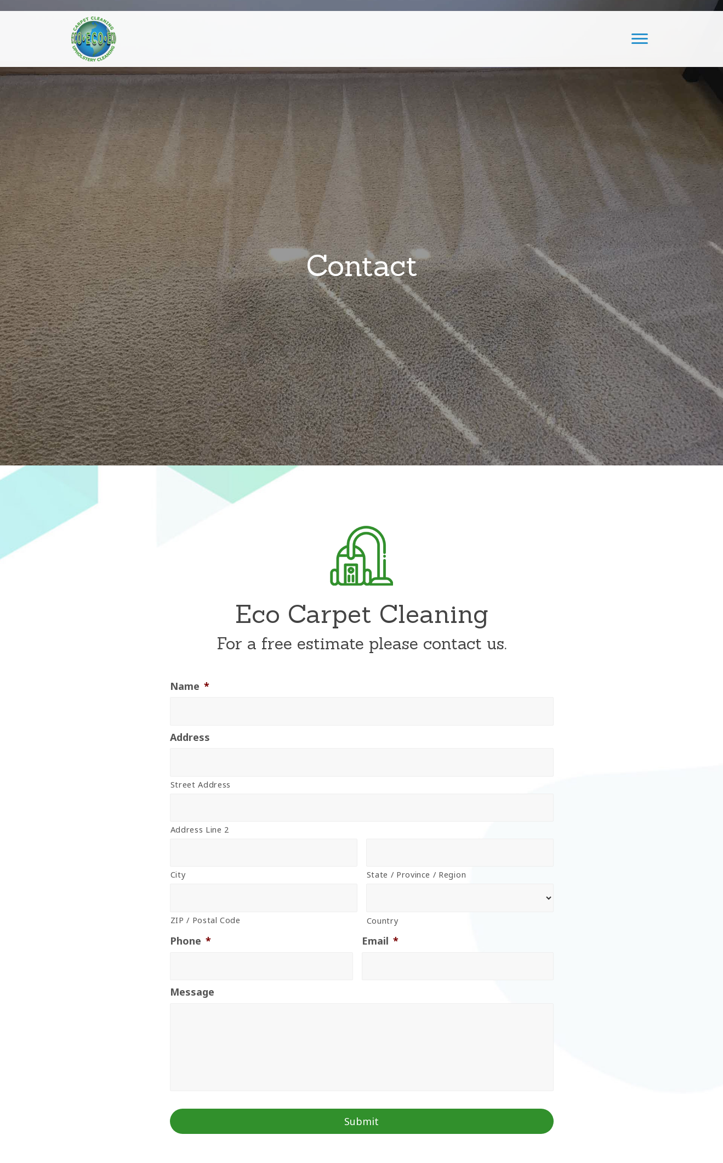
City (178, 874)
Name (189, 686)
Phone (190, 941)
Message (192, 992)
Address (190, 737)
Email (380, 941)
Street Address (200, 784)
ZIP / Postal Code (205, 919)
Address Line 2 (199, 829)
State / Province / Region (416, 874)
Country (382, 920)
